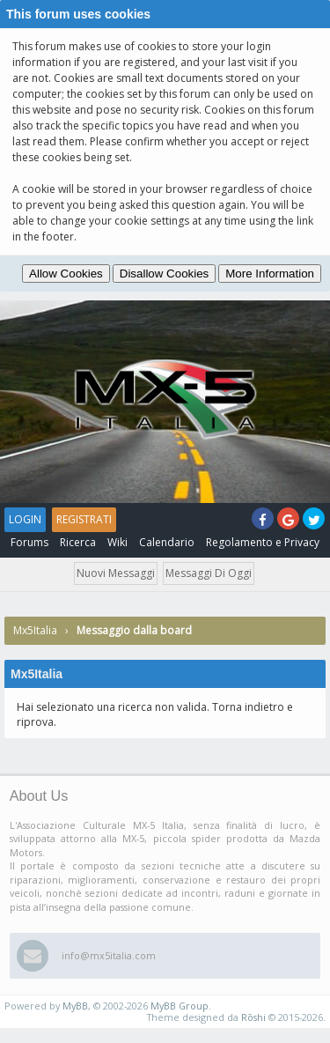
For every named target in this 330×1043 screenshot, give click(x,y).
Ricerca (78, 542)
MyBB (75, 1005)
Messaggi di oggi (208, 573)
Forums (29, 542)
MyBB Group (179, 1005)
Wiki (117, 542)
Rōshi (253, 1017)
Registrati (84, 519)
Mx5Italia (35, 630)
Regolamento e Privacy (262, 542)
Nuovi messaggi (116, 573)
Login (25, 519)
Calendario (166, 542)
